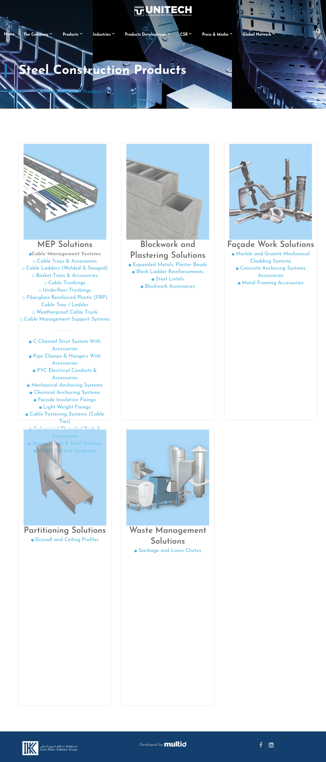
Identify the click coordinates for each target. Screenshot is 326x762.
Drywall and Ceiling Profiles (65, 539)
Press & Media (215, 35)
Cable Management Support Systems (65, 319)
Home (9, 34)
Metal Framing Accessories (270, 283)
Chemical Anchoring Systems (65, 392)
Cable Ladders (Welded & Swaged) (65, 268)
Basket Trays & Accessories (65, 275)
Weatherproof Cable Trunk (64, 312)
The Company (36, 35)
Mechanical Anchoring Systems (64, 385)
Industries (102, 35)
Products (71, 35)
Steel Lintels (168, 279)
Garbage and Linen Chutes (167, 550)
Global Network (257, 35)
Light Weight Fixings (65, 407)
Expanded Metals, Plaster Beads (168, 264)
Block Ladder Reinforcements (167, 271)
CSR (184, 35)
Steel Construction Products (71, 91)
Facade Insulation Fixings (65, 400)
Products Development (145, 35)
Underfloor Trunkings (65, 290)
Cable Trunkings (64, 283)
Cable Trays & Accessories (65, 261)
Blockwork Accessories (168, 286)
